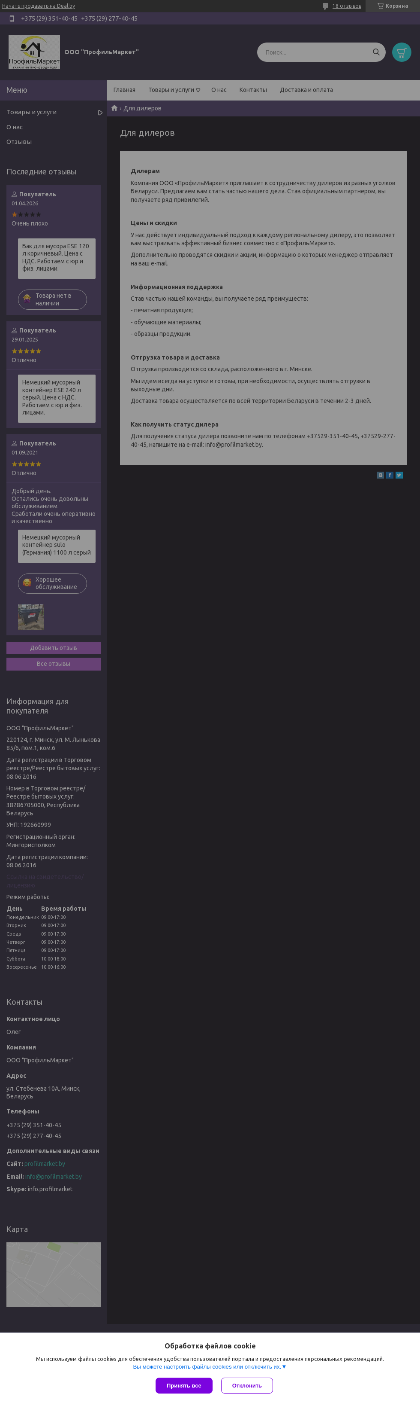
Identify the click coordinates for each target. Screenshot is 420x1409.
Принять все (184, 1385)
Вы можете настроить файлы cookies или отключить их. (207, 1366)
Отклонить (247, 1385)
